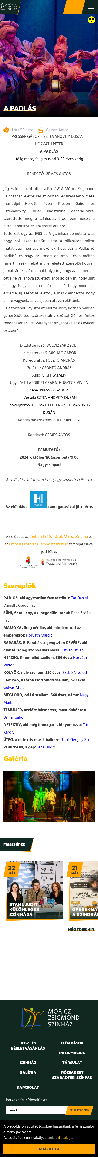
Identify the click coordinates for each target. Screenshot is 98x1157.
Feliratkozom (79, 1110)
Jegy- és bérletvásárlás (74, 7)
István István (73, 650)
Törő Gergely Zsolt (77, 740)
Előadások (72, 1043)
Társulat (72, 1063)
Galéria (28, 1072)
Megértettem (49, 1149)
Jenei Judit (46, 747)
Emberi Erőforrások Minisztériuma (59, 537)
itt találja (65, 1138)
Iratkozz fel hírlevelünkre (27, 1100)
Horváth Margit (39, 635)
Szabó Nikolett (74, 673)
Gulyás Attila (13, 688)
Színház (28, 1063)
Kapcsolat (28, 1087)
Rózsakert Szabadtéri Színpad (72, 1075)
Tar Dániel (79, 598)
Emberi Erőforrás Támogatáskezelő (38, 544)
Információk (72, 1053)
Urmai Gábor (14, 717)
